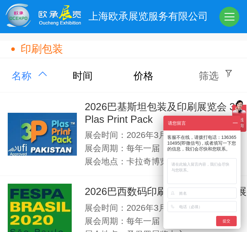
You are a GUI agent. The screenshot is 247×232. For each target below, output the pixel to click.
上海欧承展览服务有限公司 (148, 16)
